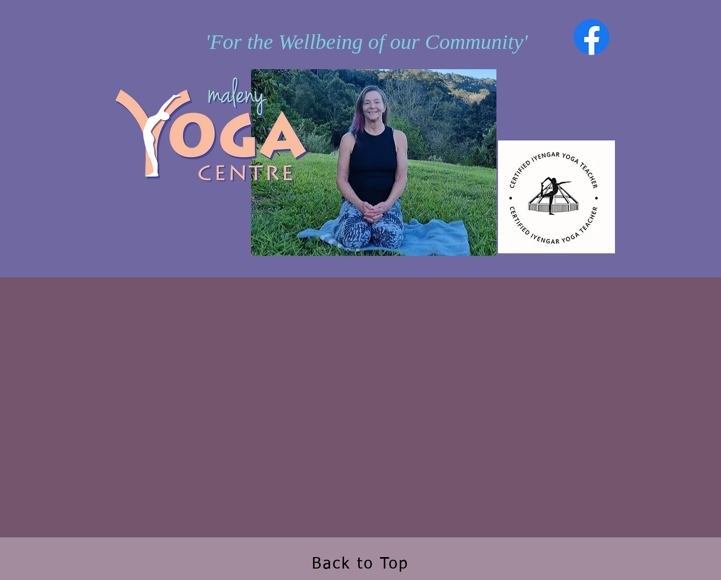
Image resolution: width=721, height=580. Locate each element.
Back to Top (360, 564)
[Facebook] (591, 37)
